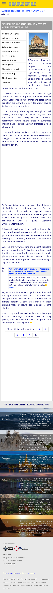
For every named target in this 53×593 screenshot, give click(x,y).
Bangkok (6, 458)
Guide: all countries (10, 10)
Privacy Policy (21, 573)
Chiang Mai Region (7, 417)
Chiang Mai (38, 10)
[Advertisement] (26, 176)
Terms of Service (9, 573)
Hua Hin (5, 501)
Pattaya (5, 479)
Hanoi (4, 522)
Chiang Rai (7, 436)
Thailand (26, 10)
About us (31, 573)
